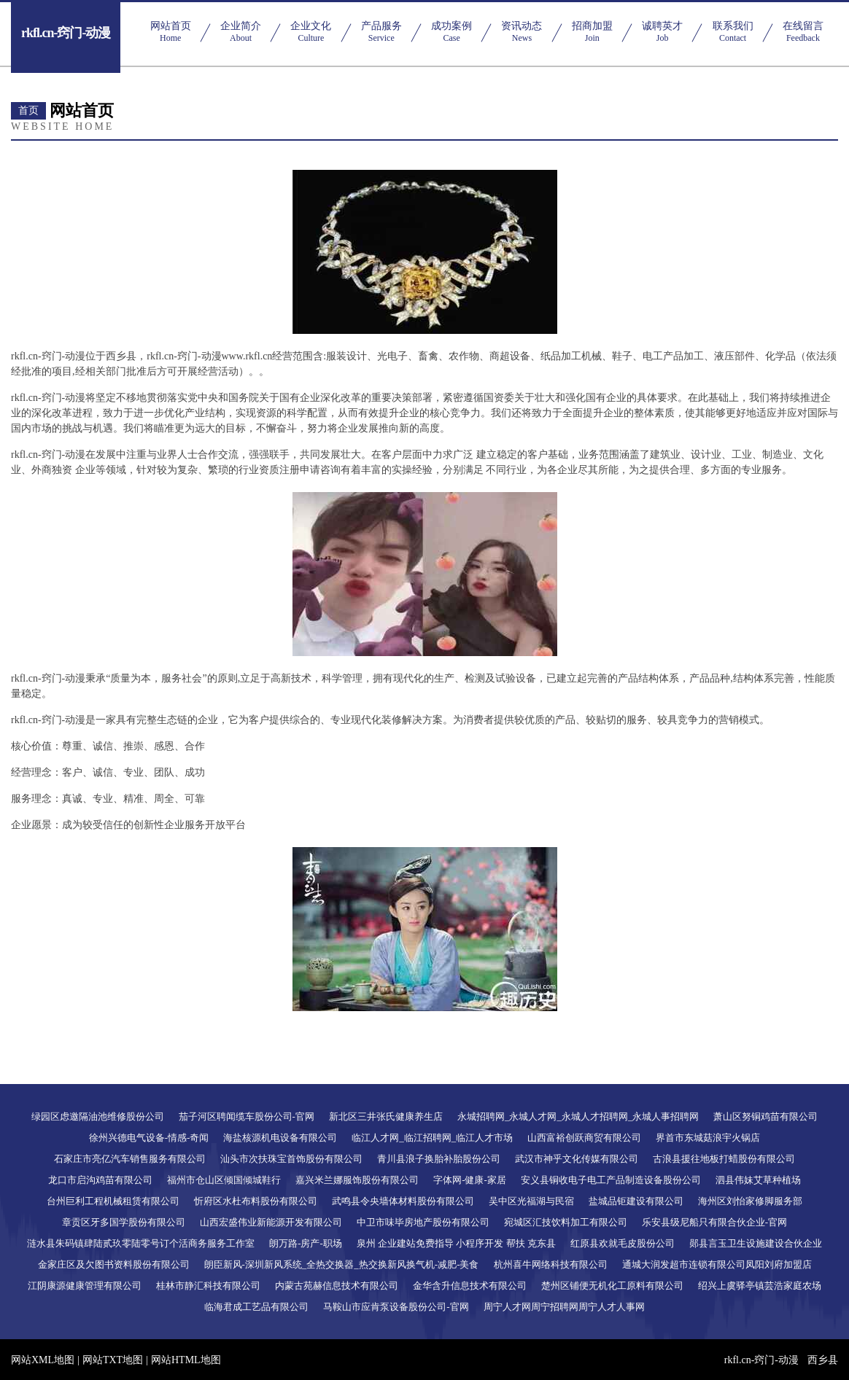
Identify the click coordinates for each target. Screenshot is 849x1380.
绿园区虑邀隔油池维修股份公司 (97, 1116)
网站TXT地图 (112, 1359)
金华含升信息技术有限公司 (470, 1285)
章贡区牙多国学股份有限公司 (123, 1222)
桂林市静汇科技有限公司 (208, 1285)
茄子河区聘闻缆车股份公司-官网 (246, 1116)
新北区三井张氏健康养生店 (386, 1116)
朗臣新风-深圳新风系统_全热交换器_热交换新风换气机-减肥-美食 (341, 1264)
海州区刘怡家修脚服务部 (750, 1201)
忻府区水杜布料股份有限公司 (255, 1201)
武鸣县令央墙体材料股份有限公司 (403, 1201)
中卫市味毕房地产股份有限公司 (423, 1222)
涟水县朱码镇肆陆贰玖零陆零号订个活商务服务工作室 (141, 1243)
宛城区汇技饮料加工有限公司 (565, 1222)
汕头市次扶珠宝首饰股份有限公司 (291, 1158)
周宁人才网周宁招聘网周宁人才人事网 (564, 1306)
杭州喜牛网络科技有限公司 (551, 1264)
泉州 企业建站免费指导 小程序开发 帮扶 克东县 (456, 1243)
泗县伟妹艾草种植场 (758, 1180)
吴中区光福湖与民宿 (531, 1201)
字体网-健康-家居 (469, 1180)
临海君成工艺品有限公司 (256, 1306)
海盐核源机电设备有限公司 (280, 1137)
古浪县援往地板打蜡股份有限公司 (724, 1158)
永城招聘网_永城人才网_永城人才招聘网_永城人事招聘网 (578, 1116)
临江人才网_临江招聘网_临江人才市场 (432, 1137)
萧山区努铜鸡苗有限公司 (765, 1116)
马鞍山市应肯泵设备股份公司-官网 (395, 1306)
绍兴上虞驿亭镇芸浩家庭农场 (759, 1285)
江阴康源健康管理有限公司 (85, 1285)
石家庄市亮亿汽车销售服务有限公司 (130, 1158)
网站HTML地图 (186, 1359)
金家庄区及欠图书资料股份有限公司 (114, 1264)
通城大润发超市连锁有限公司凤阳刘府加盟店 (717, 1264)
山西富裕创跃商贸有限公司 (584, 1137)
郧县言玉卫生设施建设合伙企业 (755, 1243)
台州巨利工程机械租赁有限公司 (113, 1201)
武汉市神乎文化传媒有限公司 (576, 1158)
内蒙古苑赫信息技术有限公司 (336, 1285)
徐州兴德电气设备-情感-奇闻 (149, 1137)
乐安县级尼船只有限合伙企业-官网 (714, 1222)
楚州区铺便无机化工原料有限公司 (612, 1285)
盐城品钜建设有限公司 (636, 1201)
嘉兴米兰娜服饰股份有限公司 (357, 1180)
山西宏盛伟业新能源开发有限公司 (271, 1222)
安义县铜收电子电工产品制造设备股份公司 (611, 1180)
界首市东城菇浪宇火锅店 (708, 1137)
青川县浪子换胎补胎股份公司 (438, 1158)
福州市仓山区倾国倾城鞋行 (224, 1180)
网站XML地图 (42, 1359)
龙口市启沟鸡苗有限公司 (100, 1180)
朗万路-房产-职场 (305, 1243)
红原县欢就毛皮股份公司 (622, 1243)
